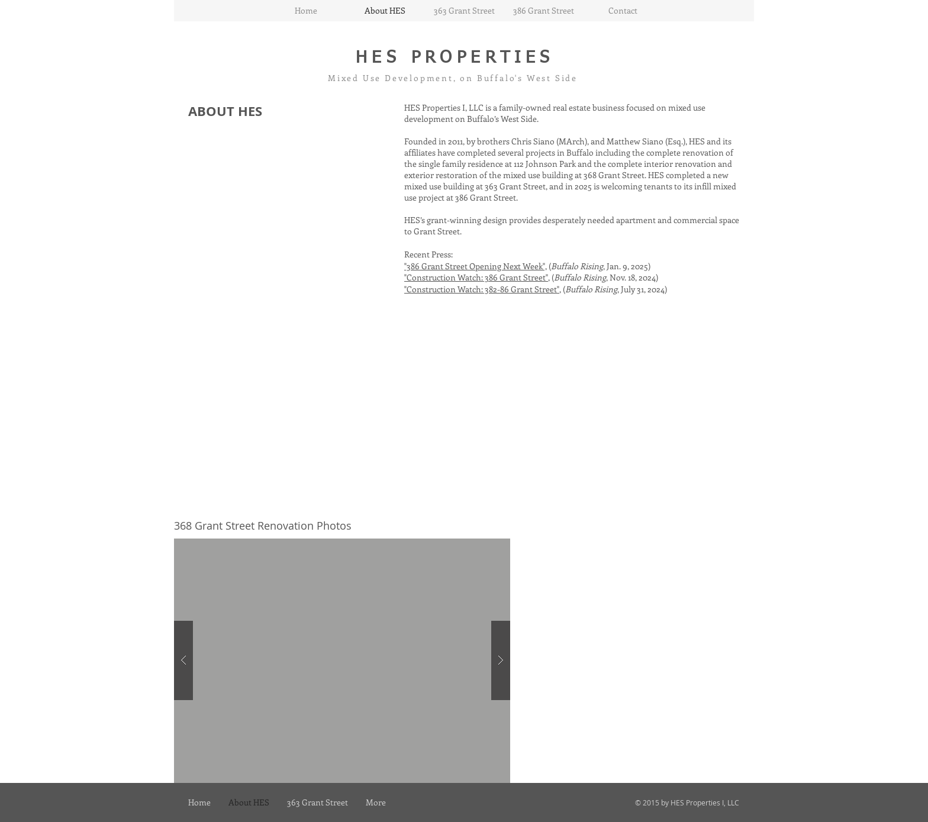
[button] (342, 661)
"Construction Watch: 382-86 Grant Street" (481, 289)
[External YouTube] (316, 403)
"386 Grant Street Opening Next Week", (475, 266)
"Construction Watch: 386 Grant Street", (477, 277)
